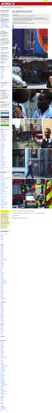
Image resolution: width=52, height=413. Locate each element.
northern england (4, 280)
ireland (2, 265)
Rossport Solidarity (4, 204)
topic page (4, 53)
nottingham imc (3, 281)
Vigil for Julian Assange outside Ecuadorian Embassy (5, 49)
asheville (2, 343)
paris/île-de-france (4, 282)
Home (20, 0)
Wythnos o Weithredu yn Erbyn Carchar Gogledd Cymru (5, 27)
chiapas (2, 304)
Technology (3, 165)
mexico (2, 312)
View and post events (4, 12)
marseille (2, 276)
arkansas (2, 342)
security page (3, 227)
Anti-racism (3, 138)
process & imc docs (4, 409)
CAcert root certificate (3, 225)
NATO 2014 (3, 174)
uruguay (2, 319)
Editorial (26, 0)
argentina (2, 302)
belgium (2, 251)
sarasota (2, 387)
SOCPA (2, 206)
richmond (2, 378)
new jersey (2, 367)
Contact (39, 0)
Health (2, 151)
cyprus (2, 257)
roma (1, 288)
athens (2, 247)
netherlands (3, 279)
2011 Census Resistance (5, 177)
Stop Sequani (3, 199)
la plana (2, 268)
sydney (2, 334)
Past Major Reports (4, 207)
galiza (2, 260)
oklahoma (2, 373)
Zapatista (2, 168)
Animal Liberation (4, 134)
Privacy (33, 0)
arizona (2, 341)
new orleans (3, 369)
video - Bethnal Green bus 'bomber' (22, 11)
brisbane (2, 325)
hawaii (2, 355)
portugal (2, 287)
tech (1, 410)
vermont (2, 392)
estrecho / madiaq (4, 259)
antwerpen (2, 245)
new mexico (3, 368)
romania (2, 289)
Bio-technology (3, 139)
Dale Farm (2, 181)
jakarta (2, 328)
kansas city (3, 358)
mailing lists (3, 408)
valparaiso (2, 320)
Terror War (2, 166)
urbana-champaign (4, 391)
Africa (2, 242)
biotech (2, 404)
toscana (2, 296)
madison (2, 360)
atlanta (2, 344)
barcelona (2, 249)
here (3, 45)
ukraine (2, 297)
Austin (2, 345)
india (1, 337)
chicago (2, 349)
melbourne (2, 331)
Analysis (2, 133)
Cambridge (3, 71)
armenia (2, 246)
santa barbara (3, 385)
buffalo (2, 348)
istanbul (2, 266)
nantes (2, 277)
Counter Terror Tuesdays (4, 40)
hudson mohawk (4, 357)
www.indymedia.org (4, 233)
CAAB (8, 36)
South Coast (3, 76)
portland (2, 377)
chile (1, 305)
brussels (2, 253)
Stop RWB (2, 200)
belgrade (2, 252)
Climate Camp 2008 (4, 201)
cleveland (2, 350)
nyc (1, 372)
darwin (2, 327)
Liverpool (2, 72)
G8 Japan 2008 (3, 197)
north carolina (3, 370)
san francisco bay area (5, 384)
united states (3, 390)
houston (2, 356)
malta (2, 275)
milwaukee (2, 364)
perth (1, 332)
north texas (3, 371)
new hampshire (3, 366)
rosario (2, 316)
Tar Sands (2, 185)
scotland (2, 292)
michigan (2, 363)
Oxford (2, 74)
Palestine (2, 159)
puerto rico (2, 314)
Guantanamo (3, 190)
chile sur (2, 306)
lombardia (2, 273)
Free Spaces (3, 147)
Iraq (1, 154)
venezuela (2, 321)
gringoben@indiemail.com (31, 213)
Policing (2, 160)
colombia (2, 310)
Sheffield (2, 75)
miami (2, 362)
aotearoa (2, 324)
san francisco (3, 383)
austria (2, 248)
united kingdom (3, 298)
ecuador (2, 311)
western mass (3, 393)
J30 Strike (2, 182)
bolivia (2, 303)
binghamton (3, 346)
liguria (2, 270)
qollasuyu (2, 315)
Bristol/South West (4, 84)
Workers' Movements (4, 167)
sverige (2, 293)
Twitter (6, 94)
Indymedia (2, 153)
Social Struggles (3, 164)
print (1, 236)
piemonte (2, 285)
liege (1, 269)
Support (50, 0)
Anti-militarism (21, 12)
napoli (2, 278)
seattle (2, 388)
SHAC (2, 198)
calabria (2, 255)
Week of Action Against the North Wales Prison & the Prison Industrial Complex (5, 23)
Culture (2, 141)
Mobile (23, 0)
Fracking (2, 146)
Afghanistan (3, 132)
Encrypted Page (5, 211)
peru (1, 313)
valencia (2, 299)
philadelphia (3, 374)
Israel (2, 400)
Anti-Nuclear (3, 135)
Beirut (2, 399)
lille (1, 271)
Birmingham (3, 69)
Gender (2, 148)
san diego (2, 382)
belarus (2, 250)
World (2, 79)
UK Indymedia (12, 3)
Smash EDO (3, 205)
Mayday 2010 (3, 184)
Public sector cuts (4, 161)
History (2, 152)
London (30, 12)
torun (1, 295)
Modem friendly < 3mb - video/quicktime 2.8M (23, 26)
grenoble (2, 263)
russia (2, 290)
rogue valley (3, 380)
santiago (2, 317)
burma (2, 326)
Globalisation (26, 12)
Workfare (2, 176)
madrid (2, 274)
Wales (2, 78)
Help (42, 0)
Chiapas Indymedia (4, 63)
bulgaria (2, 254)
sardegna (2, 291)
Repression (3, 162)
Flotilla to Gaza (3, 183)
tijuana (2, 318)
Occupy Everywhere (4, 178)
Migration (2, 155)
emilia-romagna (3, 258)
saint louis (2, 381)
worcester (2, 394)
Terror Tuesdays (3, 44)
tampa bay (2, 389)
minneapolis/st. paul (4, 365)
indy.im (2, 94)
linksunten (2, 272)
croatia (2, 256)
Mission (29, 0)
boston (2, 347)
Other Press (3, 158)
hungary (2, 264)
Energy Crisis (3, 145)
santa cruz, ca (3, 386)
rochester (2, 379)
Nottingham (3, 85)
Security (46, 0)
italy (1, 267)
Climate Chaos (3, 140)
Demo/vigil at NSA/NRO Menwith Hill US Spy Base (5, 35)
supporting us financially (5, 107)
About (36, 0)
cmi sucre (2, 309)
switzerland (3, 294)
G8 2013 (2, 175)
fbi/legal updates (4, 407)
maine (2, 361)
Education (2, 144)
